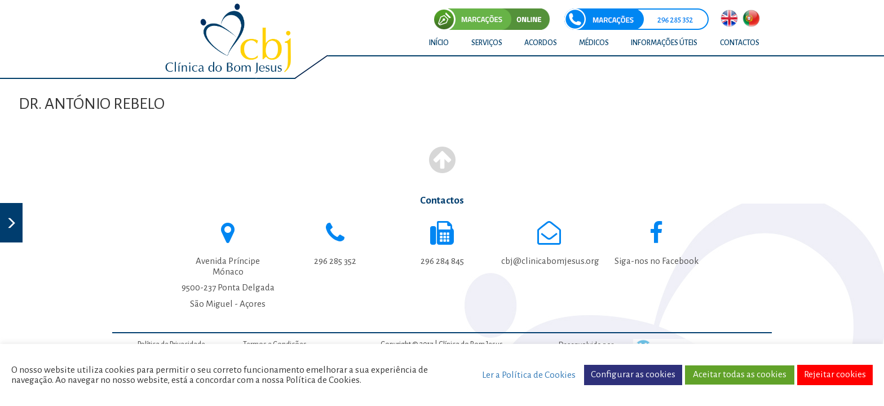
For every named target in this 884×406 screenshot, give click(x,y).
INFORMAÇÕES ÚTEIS (664, 43)
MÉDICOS (594, 43)
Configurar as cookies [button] (633, 374)
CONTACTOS (739, 43)
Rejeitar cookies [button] (835, 374)
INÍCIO (439, 43)
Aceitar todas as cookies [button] (739, 374)
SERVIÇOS (486, 43)
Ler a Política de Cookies (529, 375)
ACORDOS (540, 43)
